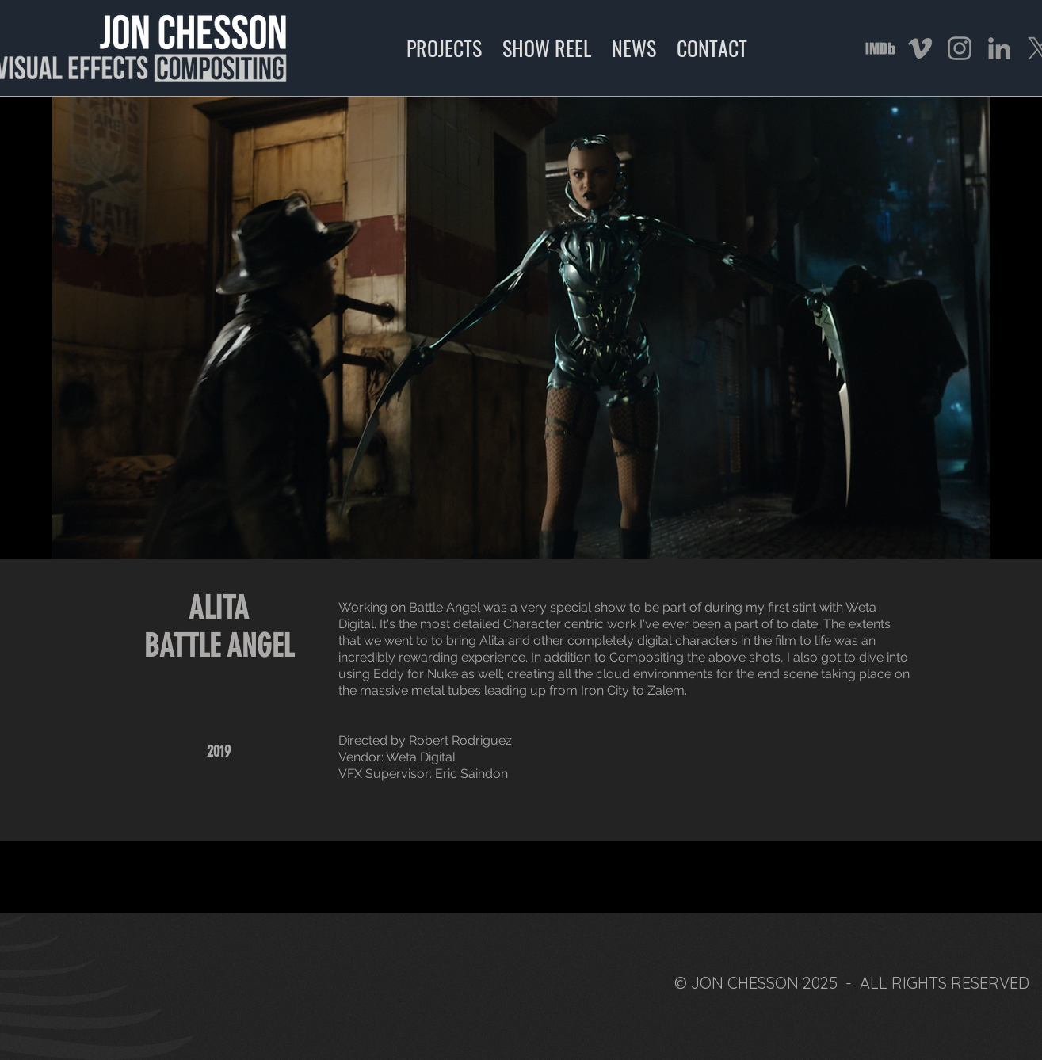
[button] (521, 328)
